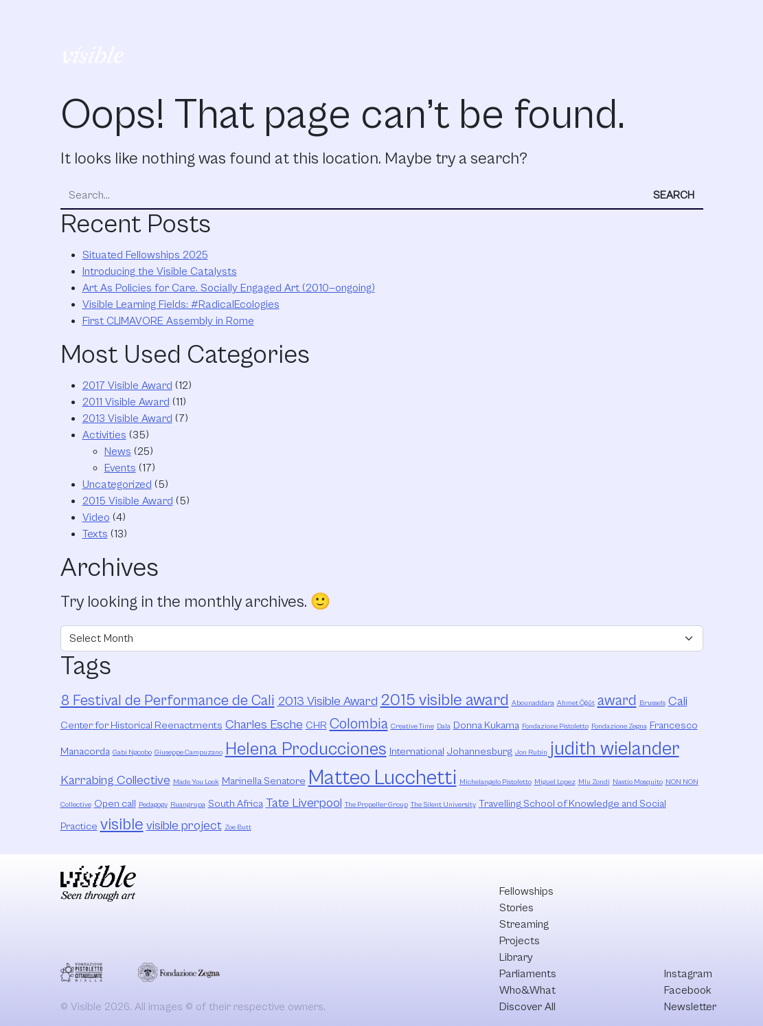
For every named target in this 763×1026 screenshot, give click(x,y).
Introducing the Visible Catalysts (159, 271)
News (117, 451)
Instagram (688, 974)
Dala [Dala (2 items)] (444, 726)
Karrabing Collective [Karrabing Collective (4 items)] (115, 780)
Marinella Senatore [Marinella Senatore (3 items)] (264, 781)
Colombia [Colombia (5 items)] (359, 724)
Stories (242, 19)
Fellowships (175, 19)
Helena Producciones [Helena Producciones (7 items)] (306, 749)
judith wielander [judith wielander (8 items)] (614, 749)
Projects (372, 19)
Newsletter (690, 1007)
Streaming (305, 19)
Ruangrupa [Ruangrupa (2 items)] (187, 805)
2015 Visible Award (127, 501)
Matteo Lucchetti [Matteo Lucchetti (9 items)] (382, 778)
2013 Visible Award (127, 418)
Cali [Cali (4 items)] (677, 701)
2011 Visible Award (126, 402)
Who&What (577, 19)
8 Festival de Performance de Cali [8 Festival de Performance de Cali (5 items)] (167, 700)
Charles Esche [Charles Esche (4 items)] (264, 724)
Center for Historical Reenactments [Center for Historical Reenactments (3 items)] (141, 725)
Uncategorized (117, 484)
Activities (104, 435)
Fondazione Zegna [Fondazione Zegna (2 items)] (619, 726)
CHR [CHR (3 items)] (316, 725)
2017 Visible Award (127, 385)
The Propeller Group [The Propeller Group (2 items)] (376, 805)
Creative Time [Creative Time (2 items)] (412, 726)
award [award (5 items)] (617, 700)
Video (96, 517)
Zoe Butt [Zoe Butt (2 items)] (238, 827)
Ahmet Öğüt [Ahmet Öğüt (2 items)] (576, 703)
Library (431, 19)
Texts (95, 534)
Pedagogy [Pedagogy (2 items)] (153, 805)
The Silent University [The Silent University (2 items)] (443, 805)
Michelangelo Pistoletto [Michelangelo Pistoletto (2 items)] (495, 782)
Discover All (657, 36)
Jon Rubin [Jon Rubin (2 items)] (531, 752)
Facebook (687, 990)
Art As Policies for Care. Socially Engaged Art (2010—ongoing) (228, 288)
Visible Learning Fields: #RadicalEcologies (181, 304)
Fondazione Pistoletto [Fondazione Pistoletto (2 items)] (555, 726)
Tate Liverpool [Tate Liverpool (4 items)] (304, 803)
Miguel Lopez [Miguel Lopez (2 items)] (555, 782)
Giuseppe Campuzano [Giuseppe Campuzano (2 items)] (189, 752)
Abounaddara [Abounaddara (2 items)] (533, 703)
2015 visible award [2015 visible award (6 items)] (444, 700)
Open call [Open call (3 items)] (115, 804)
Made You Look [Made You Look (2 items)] (196, 782)
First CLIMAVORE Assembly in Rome (168, 321)
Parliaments (498, 19)
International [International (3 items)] (416, 751)
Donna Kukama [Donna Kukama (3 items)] (486, 725)
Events (120, 468)
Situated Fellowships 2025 (145, 255)
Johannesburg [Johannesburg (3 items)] (479, 751)
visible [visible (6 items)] (122, 824)
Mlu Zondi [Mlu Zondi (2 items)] (594, 782)
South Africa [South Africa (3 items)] (235, 804)
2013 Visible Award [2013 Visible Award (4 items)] (327, 701)
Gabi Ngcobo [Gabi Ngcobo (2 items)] (132, 752)
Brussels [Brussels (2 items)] (652, 703)
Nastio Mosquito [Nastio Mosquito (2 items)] (638, 782)
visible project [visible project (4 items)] (184, 825)
